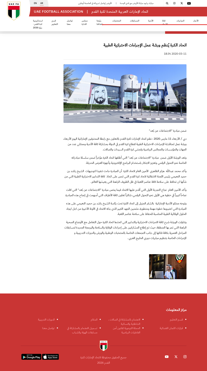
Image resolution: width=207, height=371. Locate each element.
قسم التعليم (55, 22)
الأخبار (195, 21)
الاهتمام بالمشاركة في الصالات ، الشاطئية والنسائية (124, 321)
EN (35, 3)
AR (41, 3)
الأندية (150, 21)
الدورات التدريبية (46, 319)
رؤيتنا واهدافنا (100, 22)
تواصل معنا (70, 22)
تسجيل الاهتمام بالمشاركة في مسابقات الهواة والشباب (82, 330)
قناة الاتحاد (165, 22)
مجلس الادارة (85, 22)
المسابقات (134, 21)
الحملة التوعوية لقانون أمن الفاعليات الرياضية (126, 330)
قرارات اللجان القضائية (171, 328)
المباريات (180, 21)
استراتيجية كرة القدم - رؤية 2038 (38, 24)
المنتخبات (116, 21)
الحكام (94, 319)
